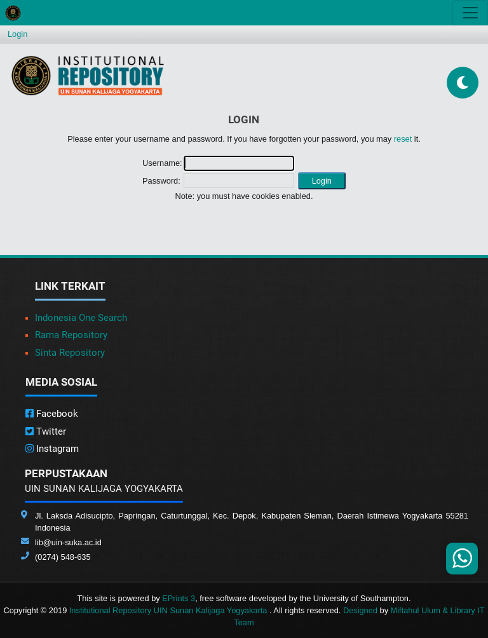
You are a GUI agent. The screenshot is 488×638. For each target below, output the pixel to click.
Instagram (52, 448)
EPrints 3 (178, 598)
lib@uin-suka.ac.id (68, 542)
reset (403, 139)
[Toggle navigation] (470, 12)
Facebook (51, 413)
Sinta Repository (70, 352)
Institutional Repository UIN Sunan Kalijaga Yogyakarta (169, 610)
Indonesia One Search (81, 317)
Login (17, 34)
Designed (360, 610)
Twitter (45, 431)
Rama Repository (71, 335)
